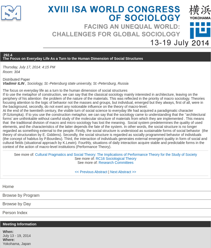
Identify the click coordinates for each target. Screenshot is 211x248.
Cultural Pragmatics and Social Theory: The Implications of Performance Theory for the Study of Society (116, 155)
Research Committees (116, 163)
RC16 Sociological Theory (116, 159)
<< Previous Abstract (91, 172)
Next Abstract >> (123, 172)
